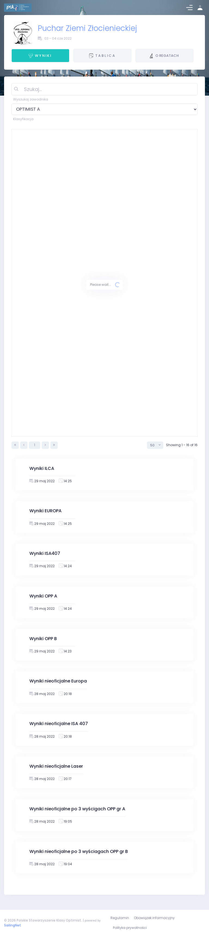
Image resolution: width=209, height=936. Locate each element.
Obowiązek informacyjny (154, 918)
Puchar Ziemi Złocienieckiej (87, 28)
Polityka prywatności (130, 927)
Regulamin (119, 918)
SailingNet (12, 925)
